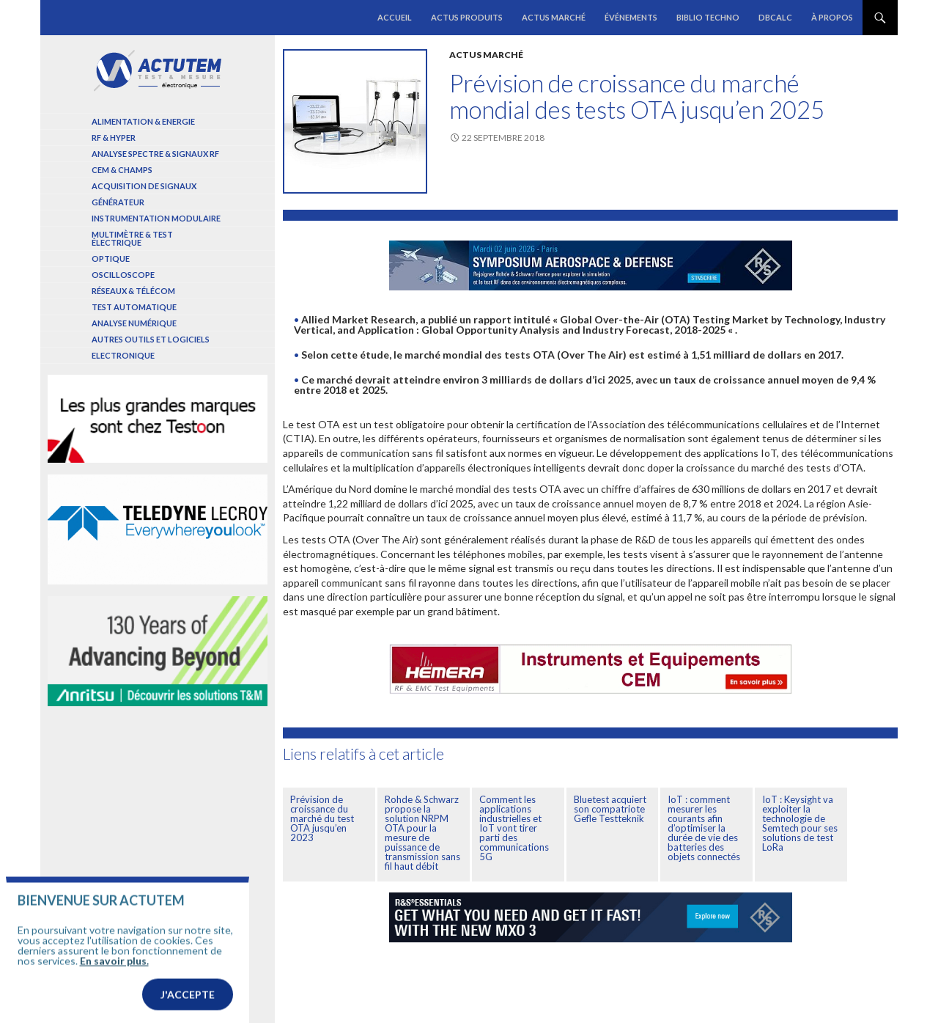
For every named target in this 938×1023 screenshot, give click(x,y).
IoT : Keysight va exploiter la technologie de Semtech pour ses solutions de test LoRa (800, 823)
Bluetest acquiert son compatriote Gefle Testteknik (610, 808)
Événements (631, 17)
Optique (111, 258)
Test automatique (134, 307)
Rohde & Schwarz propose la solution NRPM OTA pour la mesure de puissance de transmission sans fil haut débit (422, 832)
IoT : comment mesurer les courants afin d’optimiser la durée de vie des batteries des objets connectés (704, 827)
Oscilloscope (123, 274)
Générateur (118, 202)
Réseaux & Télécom (133, 291)
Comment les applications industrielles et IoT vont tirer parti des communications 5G (514, 827)
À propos (832, 17)
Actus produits (467, 17)
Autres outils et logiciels (151, 339)
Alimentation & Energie (143, 121)
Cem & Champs (122, 170)
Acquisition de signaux (144, 186)
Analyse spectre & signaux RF (155, 153)
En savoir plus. (114, 984)
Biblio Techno (707, 17)
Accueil (394, 17)
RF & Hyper (114, 137)
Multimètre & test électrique (132, 238)
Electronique (123, 355)
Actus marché (554, 17)
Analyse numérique (134, 323)
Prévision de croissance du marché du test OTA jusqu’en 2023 (322, 818)
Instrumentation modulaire (156, 218)
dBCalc (775, 17)
